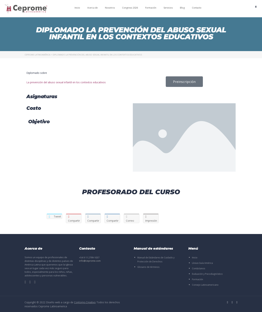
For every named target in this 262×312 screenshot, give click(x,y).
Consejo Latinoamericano (205, 284)
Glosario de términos (148, 267)
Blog (182, 7)
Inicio (77, 7)
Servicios (168, 7)
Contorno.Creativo (85, 302)
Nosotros (110, 7)
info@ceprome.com (90, 260)
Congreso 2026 (130, 7)
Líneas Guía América (202, 263)
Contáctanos (198, 268)
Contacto (196, 7)
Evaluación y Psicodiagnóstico (207, 273)
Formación (150, 7)
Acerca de (92, 7)
